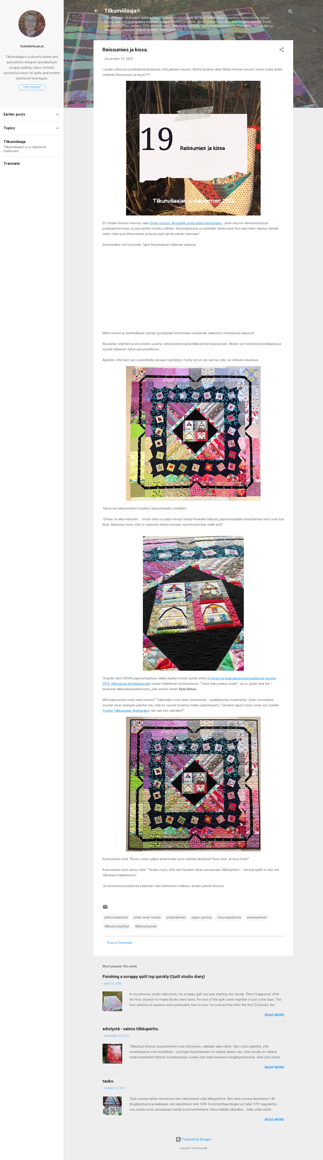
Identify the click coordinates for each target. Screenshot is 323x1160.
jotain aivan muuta (147, 917)
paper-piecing (202, 917)
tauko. (108, 1081)
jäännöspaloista (116, 917)
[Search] (290, 12)
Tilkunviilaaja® (122, 11)
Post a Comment (119, 943)
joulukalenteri (176, 917)
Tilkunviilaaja (32, 46)
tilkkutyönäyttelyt (117, 926)
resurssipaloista (229, 917)
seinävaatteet (257, 917)
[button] (281, 50)
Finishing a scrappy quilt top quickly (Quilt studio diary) (154, 976)
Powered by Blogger (193, 1139)
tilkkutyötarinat (146, 926)
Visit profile (32, 87)
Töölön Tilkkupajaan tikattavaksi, (126, 711)
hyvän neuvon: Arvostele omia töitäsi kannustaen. (186, 223)
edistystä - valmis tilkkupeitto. (131, 1028)
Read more (274, 1015)
